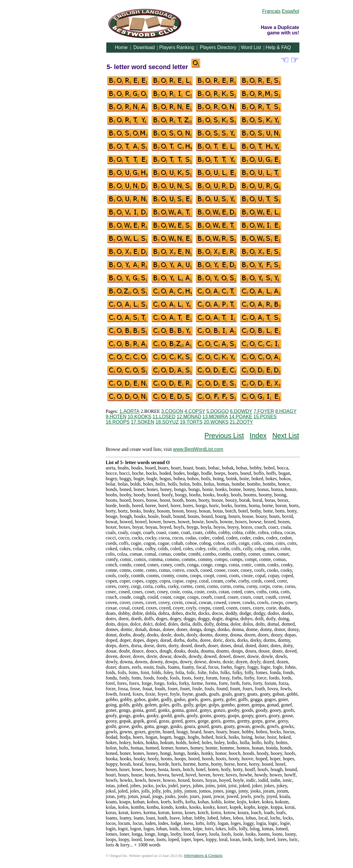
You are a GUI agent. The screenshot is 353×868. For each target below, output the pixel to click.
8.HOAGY (285, 411)
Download (143, 47)
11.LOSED (164, 416)
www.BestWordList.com (198, 449)
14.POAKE (240, 416)
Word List (251, 47)
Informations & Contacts (203, 856)
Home (121, 47)
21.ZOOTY (241, 422)
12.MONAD (189, 416)
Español (290, 11)
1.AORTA (129, 411)
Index (258, 436)
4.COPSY (194, 411)
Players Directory (218, 47)
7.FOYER (264, 411)
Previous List (224, 436)
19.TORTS (191, 422)
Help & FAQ (278, 47)
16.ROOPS (118, 422)
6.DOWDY (241, 411)
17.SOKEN (142, 422)
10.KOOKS (139, 416)
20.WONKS (216, 422)
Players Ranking (176, 47)
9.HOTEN (116, 416)
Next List (285, 436)
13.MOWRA (215, 416)
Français (271, 11)
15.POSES (265, 416)
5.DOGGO (217, 411)
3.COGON (172, 411)
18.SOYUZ (166, 422)
